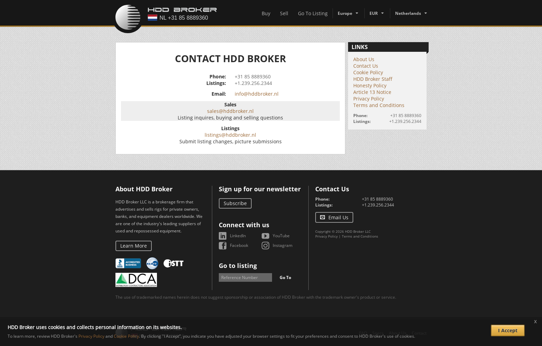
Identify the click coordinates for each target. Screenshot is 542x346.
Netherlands (408, 13)
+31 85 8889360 (253, 76)
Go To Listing (313, 13)
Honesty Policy (369, 85)
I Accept (507, 330)
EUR (374, 13)
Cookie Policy (368, 72)
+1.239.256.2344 (253, 83)
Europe (345, 13)
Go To (285, 277)
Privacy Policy (368, 98)
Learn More (133, 245)
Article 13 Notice (372, 92)
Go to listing (238, 265)
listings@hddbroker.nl (230, 135)
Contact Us (365, 66)
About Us (363, 59)
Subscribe (235, 203)
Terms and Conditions (378, 105)
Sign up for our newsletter (260, 189)
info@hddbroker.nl (257, 93)
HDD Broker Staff (372, 79)
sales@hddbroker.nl (230, 111)
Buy (266, 13)
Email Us (338, 217)
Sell (284, 13)
